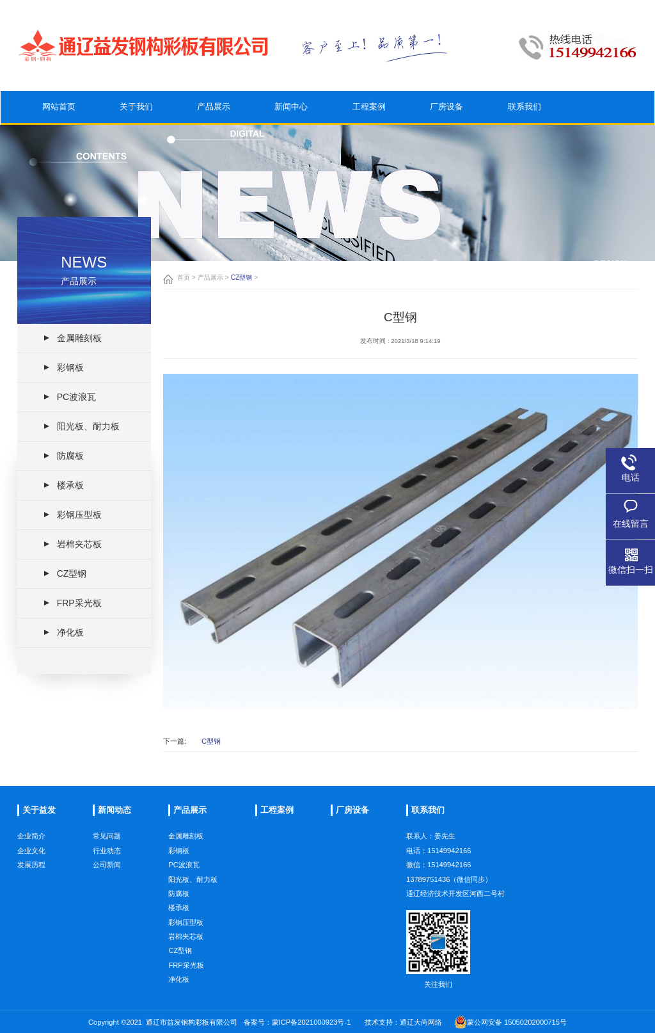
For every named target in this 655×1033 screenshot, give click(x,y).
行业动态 (107, 882)
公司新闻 (107, 896)
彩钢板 (178, 888)
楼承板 (178, 945)
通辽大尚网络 (421, 1022)
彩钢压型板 (185, 959)
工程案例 (369, 129)
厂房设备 (446, 135)
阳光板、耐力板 (192, 916)
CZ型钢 (242, 277)
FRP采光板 (185, 1002)
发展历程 (31, 890)
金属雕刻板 (185, 873)
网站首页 (58, 112)
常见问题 (107, 867)
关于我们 (136, 116)
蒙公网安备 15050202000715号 (510, 1022)
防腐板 (178, 930)
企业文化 (31, 876)
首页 (183, 277)
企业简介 (31, 861)
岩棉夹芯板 (185, 973)
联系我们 (524, 140)
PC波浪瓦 (184, 902)
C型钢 (211, 741)
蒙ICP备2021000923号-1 (311, 1022)
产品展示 (213, 120)
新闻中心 (291, 124)
